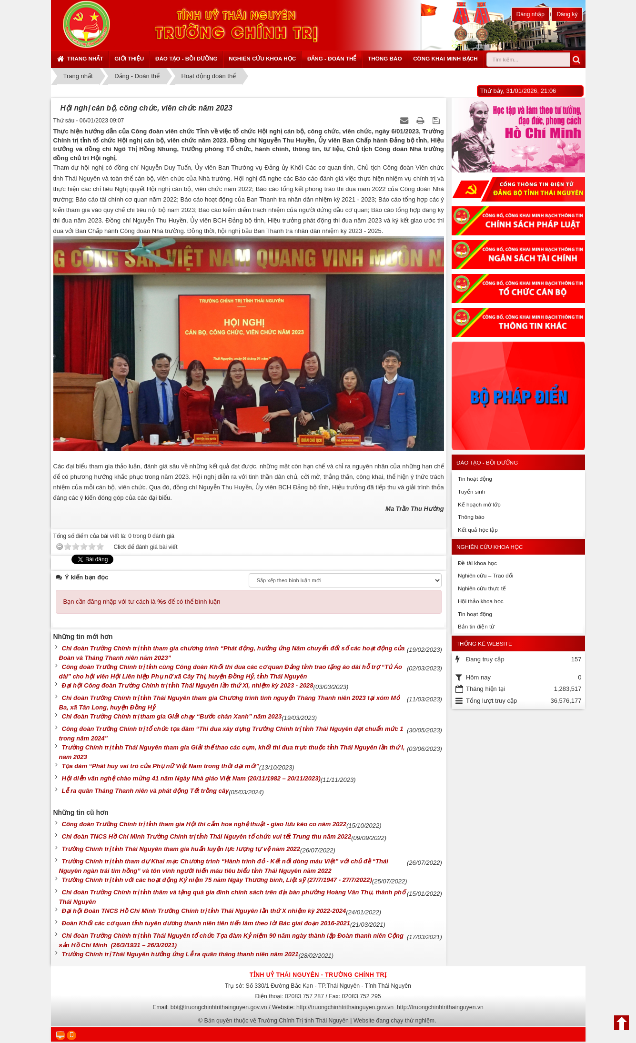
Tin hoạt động (475, 479)
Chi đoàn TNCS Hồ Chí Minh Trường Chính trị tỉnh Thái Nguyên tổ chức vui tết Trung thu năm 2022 (207, 836)
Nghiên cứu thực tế (482, 588)
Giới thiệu (129, 58)
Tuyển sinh (471, 491)
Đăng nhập (530, 14)
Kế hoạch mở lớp (479, 504)
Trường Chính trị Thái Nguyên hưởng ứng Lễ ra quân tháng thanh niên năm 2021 (180, 954)
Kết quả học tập (478, 530)
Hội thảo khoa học (481, 601)
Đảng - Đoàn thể (332, 58)
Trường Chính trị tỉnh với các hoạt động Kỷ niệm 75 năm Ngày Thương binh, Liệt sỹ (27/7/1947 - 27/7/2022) (217, 879)
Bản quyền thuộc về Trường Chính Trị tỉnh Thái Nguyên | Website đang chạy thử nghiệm (319, 1020)
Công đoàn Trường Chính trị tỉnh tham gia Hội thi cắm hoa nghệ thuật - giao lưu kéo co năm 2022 (204, 824)
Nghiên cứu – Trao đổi (485, 575)
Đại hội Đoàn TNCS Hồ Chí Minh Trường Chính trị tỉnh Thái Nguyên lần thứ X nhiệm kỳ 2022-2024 (204, 910)
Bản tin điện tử (476, 626)
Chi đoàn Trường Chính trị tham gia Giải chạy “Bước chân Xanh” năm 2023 (172, 716)
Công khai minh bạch (445, 58)
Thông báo (385, 58)
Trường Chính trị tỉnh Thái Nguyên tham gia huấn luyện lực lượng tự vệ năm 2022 (181, 848)
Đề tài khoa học (477, 563)
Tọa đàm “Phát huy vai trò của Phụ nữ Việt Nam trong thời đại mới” (160, 766)
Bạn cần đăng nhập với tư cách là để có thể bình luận (142, 601)
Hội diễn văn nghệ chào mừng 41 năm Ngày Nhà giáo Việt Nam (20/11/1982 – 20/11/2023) (191, 778)
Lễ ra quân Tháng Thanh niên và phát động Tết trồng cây (145, 790)
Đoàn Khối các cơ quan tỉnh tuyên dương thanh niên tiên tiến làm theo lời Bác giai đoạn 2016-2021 (206, 923)
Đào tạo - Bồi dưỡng (186, 58)
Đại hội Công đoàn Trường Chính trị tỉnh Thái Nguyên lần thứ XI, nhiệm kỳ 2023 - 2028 (187, 685)
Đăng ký (566, 14)
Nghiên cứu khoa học (262, 58)
